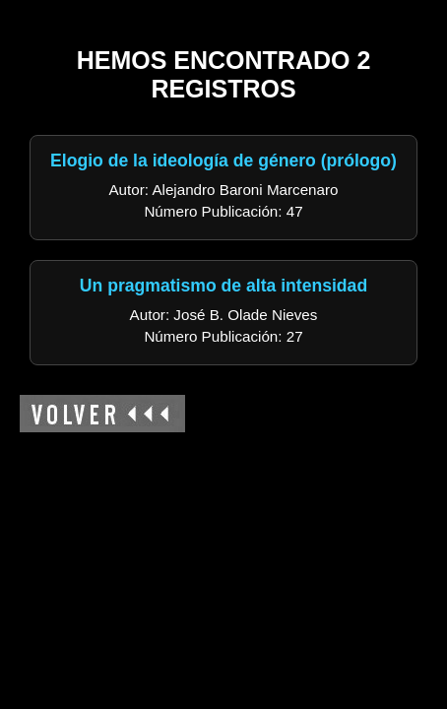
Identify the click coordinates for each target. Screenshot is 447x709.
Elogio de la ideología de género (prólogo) (223, 160)
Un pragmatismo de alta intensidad (223, 285)
